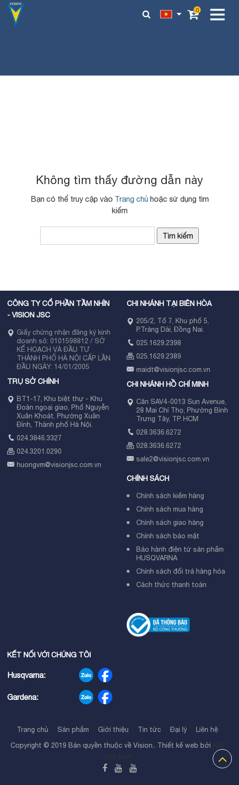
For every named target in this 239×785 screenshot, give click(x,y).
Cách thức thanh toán (171, 585)
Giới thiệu (113, 729)
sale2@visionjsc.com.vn (172, 459)
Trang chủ (131, 199)
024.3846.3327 (39, 438)
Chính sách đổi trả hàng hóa (180, 571)
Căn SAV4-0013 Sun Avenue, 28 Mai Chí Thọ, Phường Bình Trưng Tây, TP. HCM (182, 410)
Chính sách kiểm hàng (170, 496)
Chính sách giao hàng (170, 522)
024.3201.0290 (39, 451)
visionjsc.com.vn (76, 465)
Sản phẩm (73, 729)
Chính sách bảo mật (167, 536)
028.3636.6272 (158, 432)
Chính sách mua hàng (169, 509)
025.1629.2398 (158, 343)
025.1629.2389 (158, 356)
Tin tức (149, 729)
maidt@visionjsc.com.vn (173, 369)
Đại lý (178, 729)
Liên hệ (207, 729)
